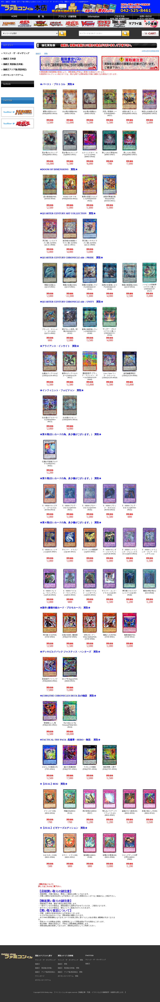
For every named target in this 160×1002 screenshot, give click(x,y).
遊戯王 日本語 (9, 59)
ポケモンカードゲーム (13, 75)
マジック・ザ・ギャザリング (16, 53)
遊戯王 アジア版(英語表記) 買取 (70, 972)
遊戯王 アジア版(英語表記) (45, 972)
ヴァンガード (40, 976)
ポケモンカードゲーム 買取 (68, 976)
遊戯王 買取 (62, 964)
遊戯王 (37, 964)
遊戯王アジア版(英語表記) (15, 69)
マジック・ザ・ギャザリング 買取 (70, 960)
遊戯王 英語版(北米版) (13, 64)
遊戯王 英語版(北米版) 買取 (68, 968)
